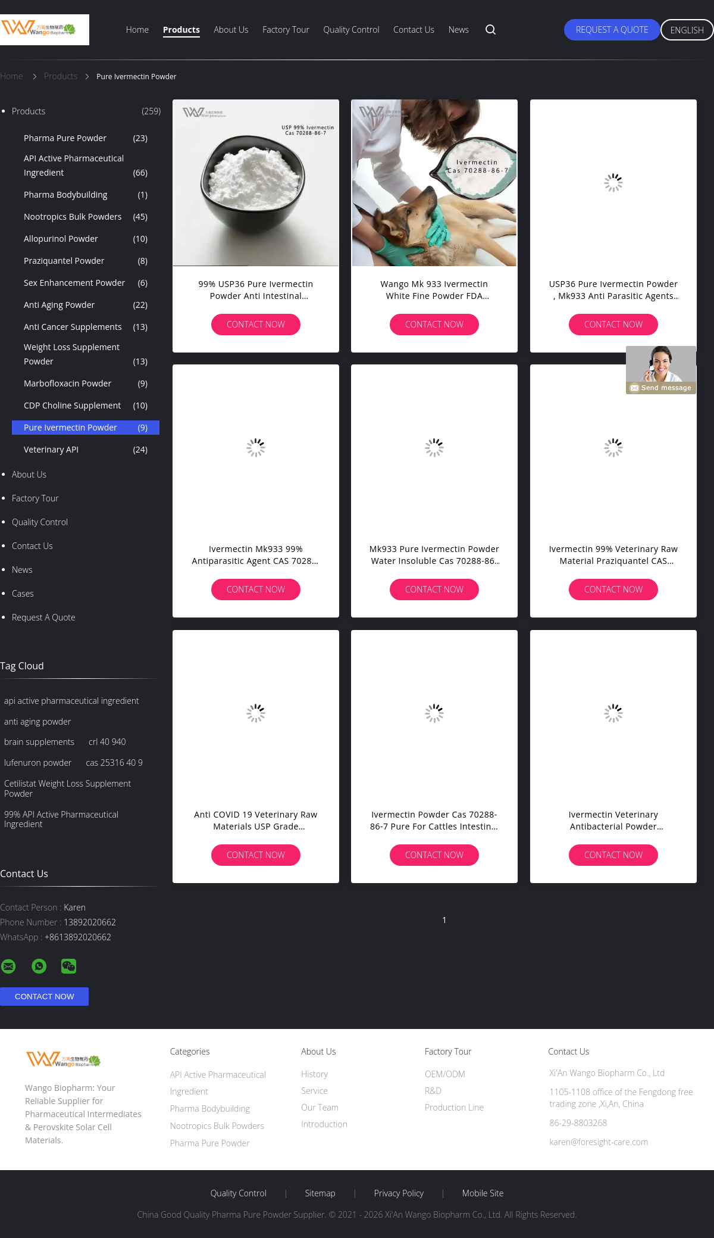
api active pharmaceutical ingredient (71, 700)
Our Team (320, 1107)
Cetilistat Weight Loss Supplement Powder (67, 788)
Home (137, 29)
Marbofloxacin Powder (86, 383)
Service (314, 1090)
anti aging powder (37, 721)
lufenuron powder (38, 762)
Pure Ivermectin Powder (86, 427)
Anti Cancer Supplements (86, 327)
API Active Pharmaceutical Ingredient (86, 166)
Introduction (324, 1124)
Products (181, 29)
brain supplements (39, 741)
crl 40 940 (107, 741)
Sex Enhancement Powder (86, 283)
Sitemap (320, 1193)
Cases (23, 593)
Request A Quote (612, 29)
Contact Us (413, 29)
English (687, 30)
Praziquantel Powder (86, 261)
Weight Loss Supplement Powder (86, 355)
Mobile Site (482, 1193)
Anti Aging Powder (86, 305)
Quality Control (352, 29)
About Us (231, 29)
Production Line (454, 1107)
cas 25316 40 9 (114, 762)
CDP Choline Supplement (86, 405)
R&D (433, 1090)
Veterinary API (86, 449)
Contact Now (256, 324)
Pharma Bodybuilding (86, 195)
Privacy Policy (399, 1193)
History (314, 1074)
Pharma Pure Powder (86, 138)
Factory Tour (285, 29)
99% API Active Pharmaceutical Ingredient (61, 819)
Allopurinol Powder (86, 239)
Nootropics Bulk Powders (86, 217)
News (459, 29)
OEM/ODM (445, 1074)
